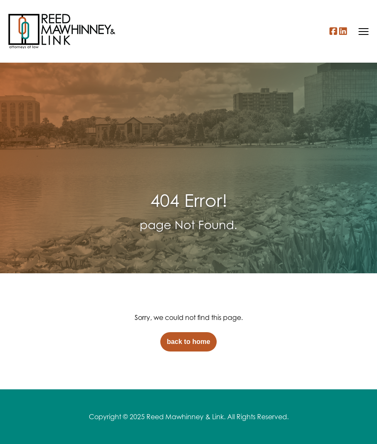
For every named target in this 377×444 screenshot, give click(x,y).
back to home (188, 341)
